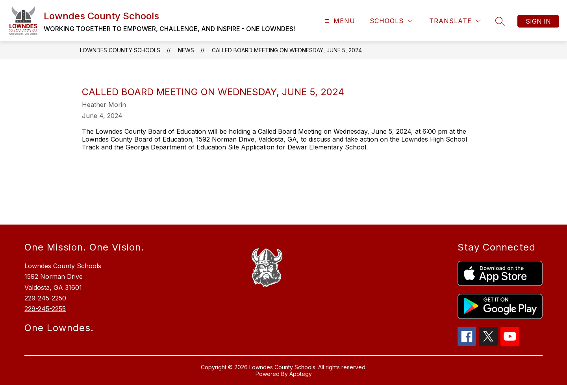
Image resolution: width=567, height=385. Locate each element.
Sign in (538, 21)
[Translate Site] (455, 21)
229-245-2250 (45, 298)
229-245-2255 (45, 309)
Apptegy (300, 373)
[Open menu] (338, 21)
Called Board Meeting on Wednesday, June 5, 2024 (287, 50)
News (186, 50)
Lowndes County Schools (120, 50)
